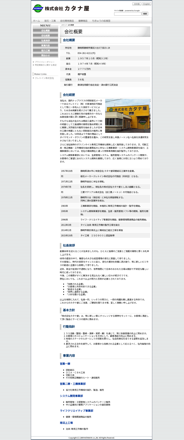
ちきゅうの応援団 (101, 21)
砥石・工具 (50, 21)
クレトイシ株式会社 (44, 78)
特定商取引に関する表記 (45, 65)
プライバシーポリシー (45, 62)
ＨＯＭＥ (36, 21)
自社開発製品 (67, 21)
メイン (63, 25)
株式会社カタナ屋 (61, 8)
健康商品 (83, 21)
